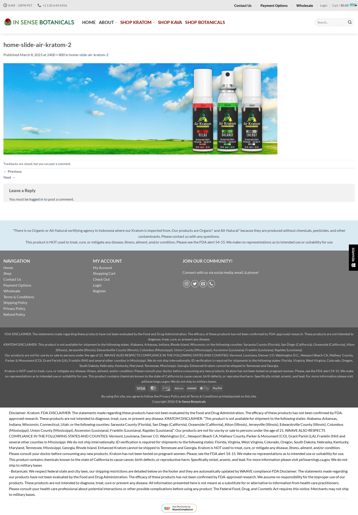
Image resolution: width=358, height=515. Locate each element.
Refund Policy (14, 314)
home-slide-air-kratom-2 (88, 54)
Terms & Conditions (18, 297)
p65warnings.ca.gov (155, 381)
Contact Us (12, 279)
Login (97, 285)
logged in (36, 199)
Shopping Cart (104, 273)
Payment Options (17, 285)
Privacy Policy (14, 308)
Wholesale (11, 291)
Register (99, 291)
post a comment (59, 164)
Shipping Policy (15, 302)
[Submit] (350, 22)
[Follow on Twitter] (195, 284)
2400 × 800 (56, 54)
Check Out (101, 279)
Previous (12, 171)
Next (9, 177)
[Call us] (211, 284)
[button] (323, 5)
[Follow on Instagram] (186, 284)
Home (8, 267)
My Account (102, 267)
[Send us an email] (203, 284)
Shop (7, 273)
